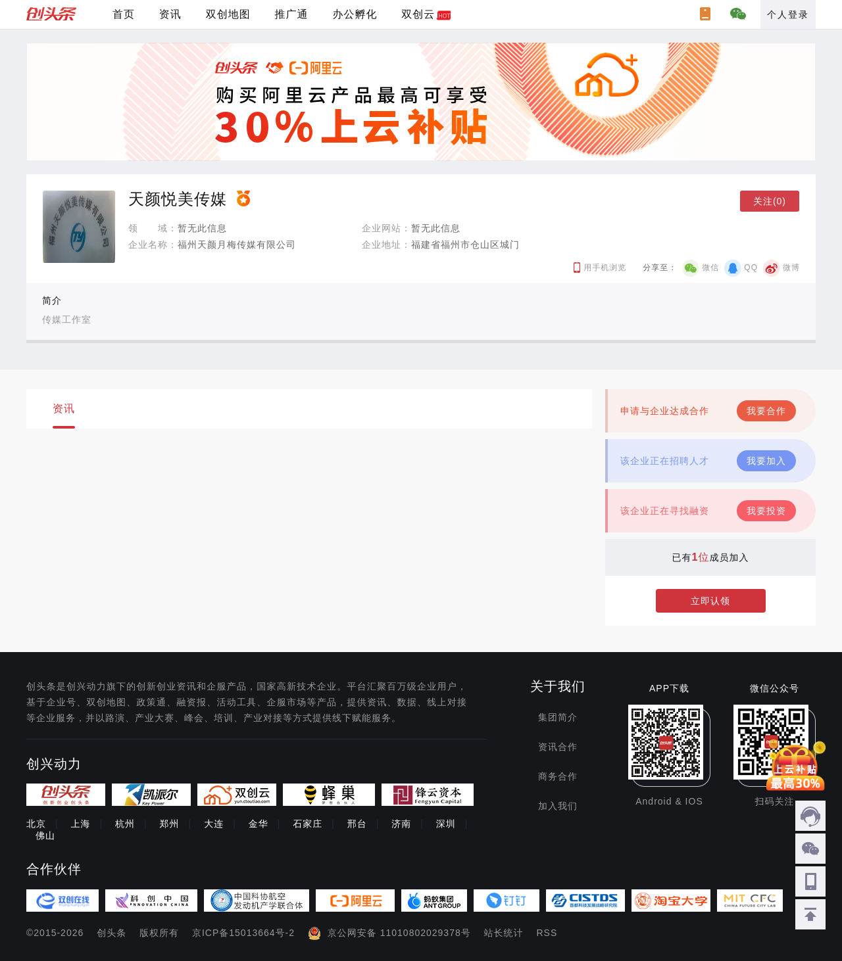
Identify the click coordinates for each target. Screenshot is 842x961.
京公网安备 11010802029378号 (399, 932)
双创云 (418, 14)
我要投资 (766, 510)
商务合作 (558, 776)
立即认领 (710, 601)
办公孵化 (354, 14)
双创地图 (228, 14)
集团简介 (558, 717)
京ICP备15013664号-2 (243, 932)
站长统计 (504, 932)
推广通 (292, 14)
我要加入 (766, 461)
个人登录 (788, 14)
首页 (123, 14)
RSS (547, 932)
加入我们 (558, 806)
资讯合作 (558, 746)
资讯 (170, 14)
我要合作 (766, 411)
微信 (710, 267)
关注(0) (769, 201)
